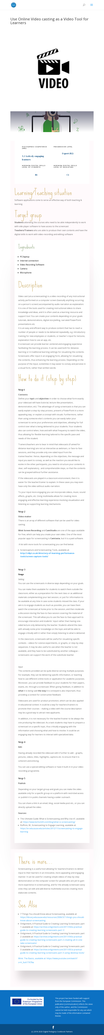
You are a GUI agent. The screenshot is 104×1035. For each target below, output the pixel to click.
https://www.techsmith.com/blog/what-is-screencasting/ (49, 822)
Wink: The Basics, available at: (32, 958)
